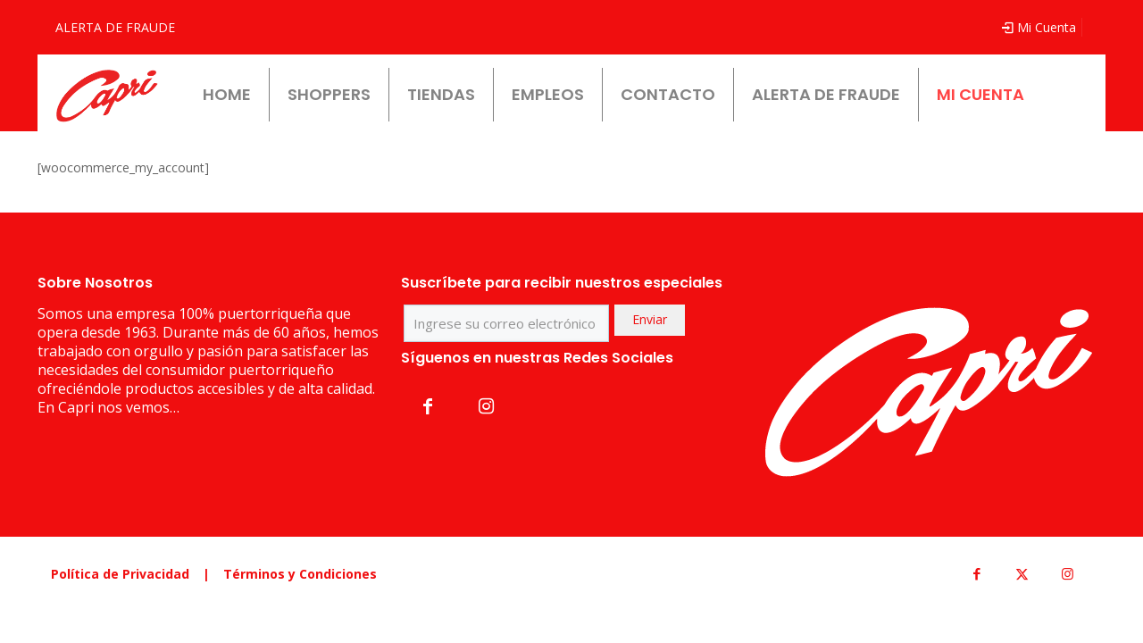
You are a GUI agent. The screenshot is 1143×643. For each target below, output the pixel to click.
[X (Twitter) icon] (1022, 573)
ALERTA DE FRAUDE (115, 27)
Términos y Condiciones (300, 573)
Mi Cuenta (1038, 27)
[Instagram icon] (1067, 573)
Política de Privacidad (120, 573)
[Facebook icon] (976, 573)
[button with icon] (428, 406)
